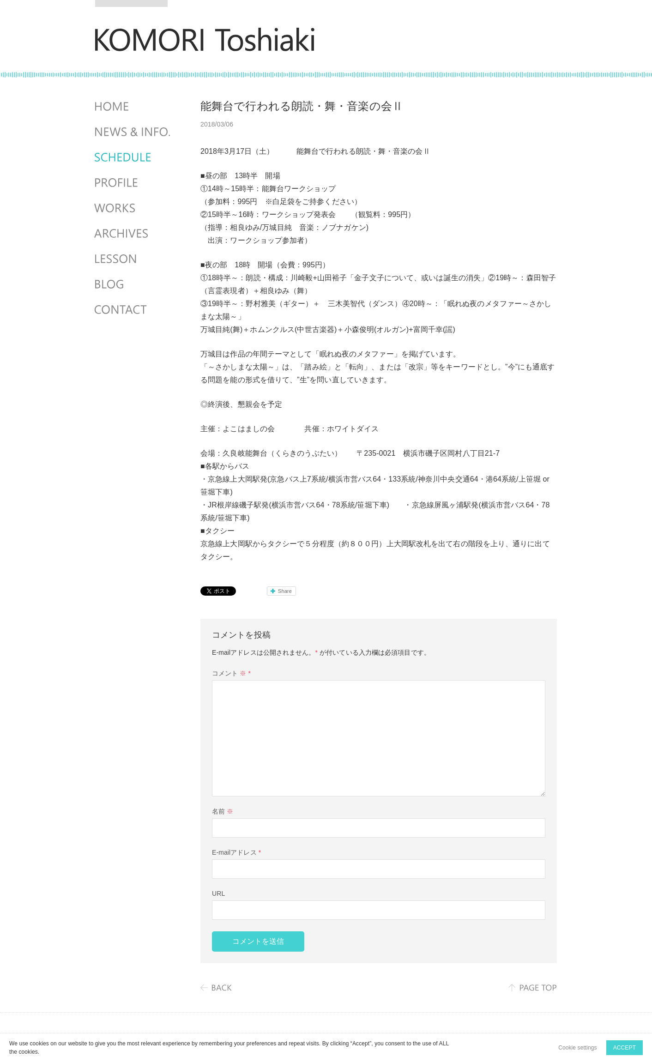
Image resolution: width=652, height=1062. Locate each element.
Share (285, 591)
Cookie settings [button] (577, 1047)
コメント (231, 673)
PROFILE (133, 182)
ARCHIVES (133, 233)
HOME (133, 106)
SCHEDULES (133, 157)
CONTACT (133, 309)
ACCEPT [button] (624, 1047)
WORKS (133, 208)
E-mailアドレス (236, 852)
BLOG (133, 284)
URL (218, 893)
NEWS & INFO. (133, 132)
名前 (222, 811)
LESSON (133, 259)
